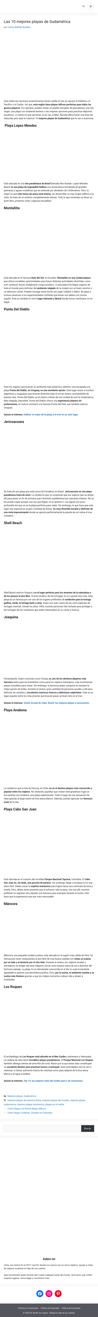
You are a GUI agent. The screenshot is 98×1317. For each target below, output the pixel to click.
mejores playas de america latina (24, 1100)
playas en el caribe (54, 1104)
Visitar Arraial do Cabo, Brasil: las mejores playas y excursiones (56, 703)
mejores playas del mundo (55, 1100)
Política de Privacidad (71, 1308)
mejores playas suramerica (30, 1104)
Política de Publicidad (50, 1308)
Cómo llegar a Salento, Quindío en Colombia (30, 1112)
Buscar (87, 1128)
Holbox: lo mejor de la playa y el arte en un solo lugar (51, 414)
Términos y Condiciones (28, 1308)
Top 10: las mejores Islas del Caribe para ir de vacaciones (53, 1080)
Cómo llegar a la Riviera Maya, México (27, 1108)
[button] (83, 6)
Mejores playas (15, 1096)
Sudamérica (30, 1096)
